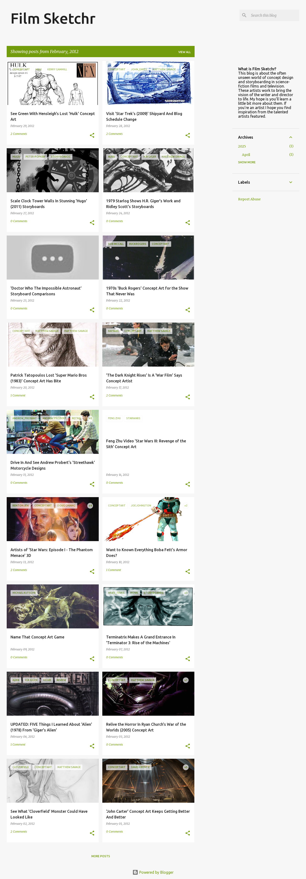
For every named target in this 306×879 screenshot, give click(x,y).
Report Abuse (249, 199)
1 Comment (18, 395)
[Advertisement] (213, 132)
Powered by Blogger (153, 872)
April (246, 155)
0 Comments (19, 221)
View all (184, 52)
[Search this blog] (274, 15)
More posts (100, 856)
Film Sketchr (53, 18)
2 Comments (19, 134)
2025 (242, 146)
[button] (92, 135)
